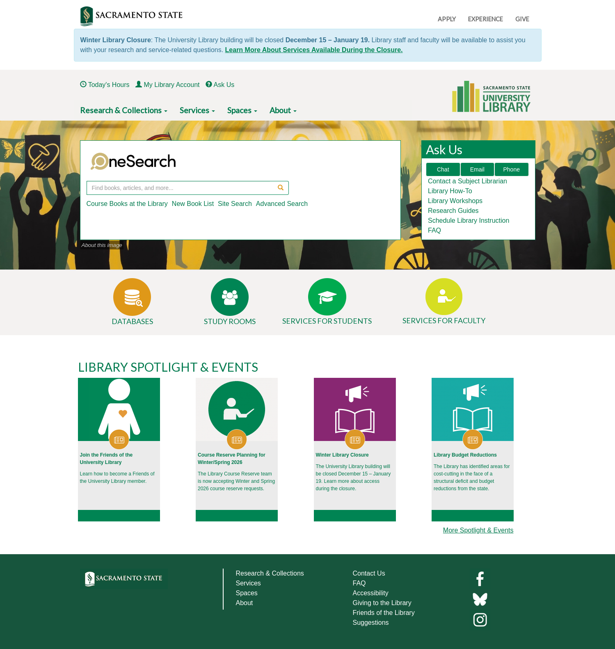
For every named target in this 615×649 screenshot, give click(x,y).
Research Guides (453, 210)
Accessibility (371, 593)
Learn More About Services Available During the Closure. (314, 49)
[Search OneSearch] (279, 188)
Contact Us (369, 573)
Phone (511, 169)
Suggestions (371, 622)
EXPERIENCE (485, 19)
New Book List (193, 203)
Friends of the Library (384, 612)
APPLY (447, 19)
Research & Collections (123, 110)
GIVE (522, 19)
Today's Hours (109, 84)
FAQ (434, 230)
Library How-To (450, 190)
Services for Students (327, 320)
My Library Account (171, 84)
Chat (443, 169)
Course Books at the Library (127, 203)
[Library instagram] (480, 619)
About (283, 110)
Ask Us (224, 84)
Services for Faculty (443, 320)
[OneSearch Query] (178, 188)
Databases (132, 321)
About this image (102, 245)
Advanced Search (282, 203)
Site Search (235, 203)
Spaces (242, 110)
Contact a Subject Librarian (467, 181)
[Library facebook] (480, 578)
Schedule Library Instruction (468, 220)
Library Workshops (455, 200)
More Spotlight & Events (478, 530)
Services (197, 110)
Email (477, 169)
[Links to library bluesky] (480, 598)
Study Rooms (230, 321)
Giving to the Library (382, 602)
